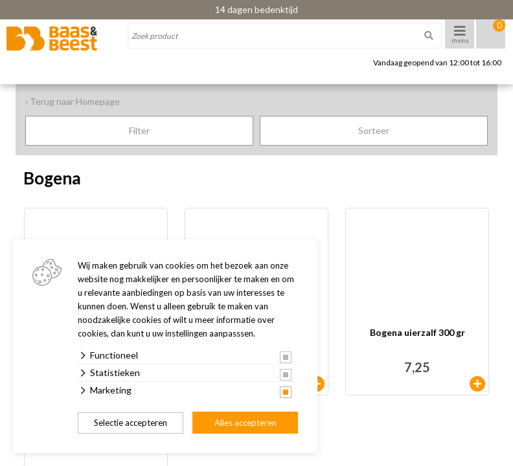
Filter (139, 130)
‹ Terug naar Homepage (72, 101)
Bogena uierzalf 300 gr (417, 333)
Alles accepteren (245, 422)
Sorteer (373, 130)
